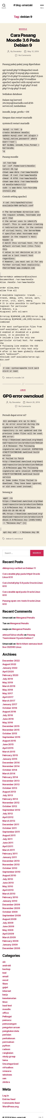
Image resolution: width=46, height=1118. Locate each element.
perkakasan (8, 1034)
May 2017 (7, 689)
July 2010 (7, 874)
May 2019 (7, 678)
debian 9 (9, 375)
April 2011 (7, 842)
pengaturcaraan (11, 1023)
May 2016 (7, 718)
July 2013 (7, 791)
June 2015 (8, 740)
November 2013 (11, 780)
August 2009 (9, 914)
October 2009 (10, 907)
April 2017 (7, 692)
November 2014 (11, 761)
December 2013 (11, 776)
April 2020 (8, 667)
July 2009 (7, 918)
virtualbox (7, 1063)
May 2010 (7, 882)
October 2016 (9, 703)
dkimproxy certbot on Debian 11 (19, 563)
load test (7, 1001)
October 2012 (9, 802)
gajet (5, 983)
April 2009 (8, 929)
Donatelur (17, 51)
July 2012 (7, 809)
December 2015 (11, 721)
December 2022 (11, 656)
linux (23, 387)
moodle (23, 29)
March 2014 (8, 769)
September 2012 (11, 805)
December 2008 (11, 944)
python (6, 1041)
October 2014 (9, 765)
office (5, 1008)
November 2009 (11, 903)
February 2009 (10, 936)
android (6, 961)
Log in (5, 1091)
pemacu (6, 1015)
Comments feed (11, 1098)
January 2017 (9, 700)
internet (6, 986)
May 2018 (7, 685)
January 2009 (10, 940)
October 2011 (9, 823)
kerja (5, 990)
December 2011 (10, 820)
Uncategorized (10, 1059)
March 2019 (8, 681)
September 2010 (11, 867)
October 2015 (9, 729)
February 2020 (10, 670)
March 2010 (8, 889)
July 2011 (7, 834)
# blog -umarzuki (22, 5)
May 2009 (7, 925)
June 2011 (7, 838)
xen (4, 1074)
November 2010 (11, 860)
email (5, 972)
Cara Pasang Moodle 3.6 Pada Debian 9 (23, 40)
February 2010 (10, 893)
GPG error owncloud (23, 393)
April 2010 (7, 885)
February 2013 (10, 794)
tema (5, 1055)
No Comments (25, 55)
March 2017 (8, 696)
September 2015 (11, 732)
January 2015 (9, 754)
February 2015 (10, 751)
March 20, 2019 (33, 400)
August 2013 (9, 787)
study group (8, 1052)
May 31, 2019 (33, 51)
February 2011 (10, 849)
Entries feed (8, 1094)
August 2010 (9, 871)
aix (4, 957)
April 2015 (7, 743)
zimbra (6, 1077)
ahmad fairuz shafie (13, 630)
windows (7, 1070)
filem (5, 979)
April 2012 (7, 812)
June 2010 (8, 878)
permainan (8, 1037)
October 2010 (9, 863)
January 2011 (9, 852)
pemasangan (9, 1019)
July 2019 (7, 674)
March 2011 (8, 845)
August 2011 (9, 831)
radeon (6, 1044)
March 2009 (9, 933)
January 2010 (9, 896)
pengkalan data (10, 1026)
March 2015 (8, 747)
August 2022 (9, 660)
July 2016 (7, 710)
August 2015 (9, 736)
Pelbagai (7, 1012)
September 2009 (11, 911)
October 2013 (9, 783)
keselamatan (9, 994)
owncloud (18, 534)
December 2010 (11, 856)
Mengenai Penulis (25, 613)
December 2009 (11, 900)
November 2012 (10, 798)
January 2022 (9, 663)
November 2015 (11, 725)
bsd (4, 968)
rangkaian (7, 1048)
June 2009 (8, 922)
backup (6, 964)
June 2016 (8, 714)
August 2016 (9, 707)
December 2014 (11, 758)
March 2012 (8, 816)
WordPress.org (10, 1102)
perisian (6, 1030)
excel (5, 975)
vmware (6, 1066)
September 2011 (11, 827)
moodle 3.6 (19, 375)
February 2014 (10, 772)
